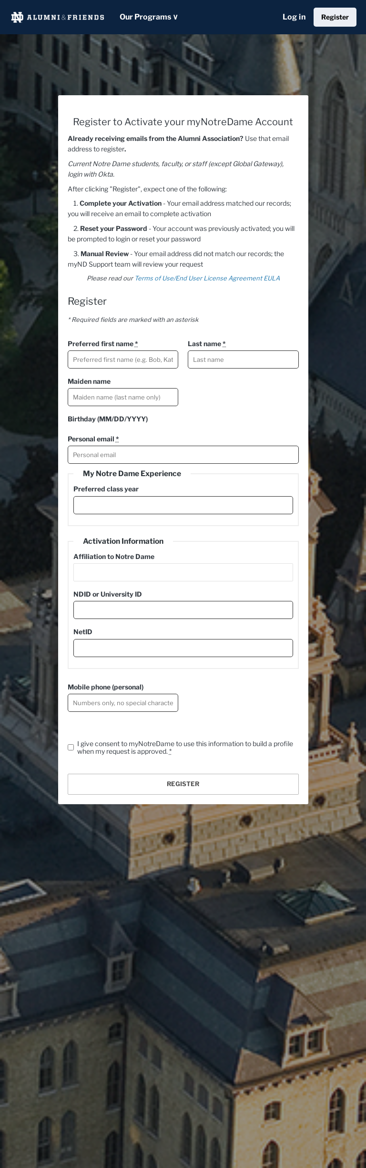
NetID (82, 632)
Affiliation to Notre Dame (113, 556)
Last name (207, 343)
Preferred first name (103, 343)
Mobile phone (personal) (105, 687)
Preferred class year (106, 489)
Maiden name (89, 381)
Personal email (93, 439)
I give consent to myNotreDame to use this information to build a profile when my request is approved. (185, 747)
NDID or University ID (107, 594)
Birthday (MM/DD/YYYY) (108, 419)
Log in (294, 16)
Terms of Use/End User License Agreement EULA (207, 278)
